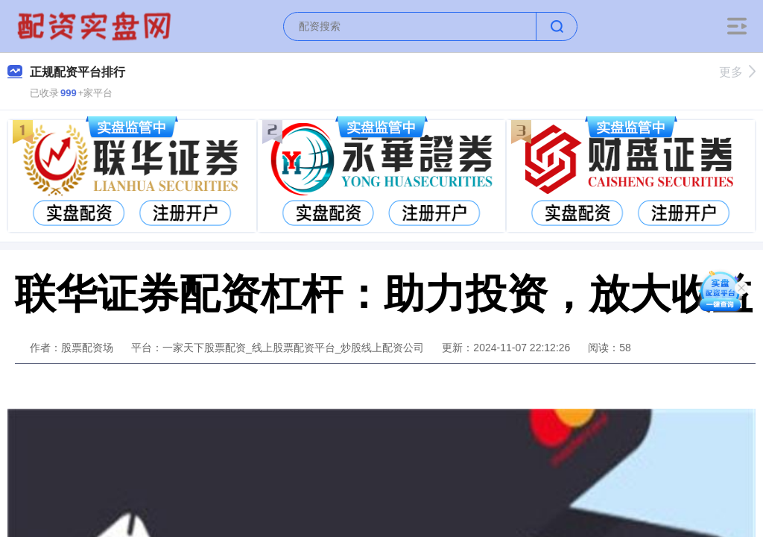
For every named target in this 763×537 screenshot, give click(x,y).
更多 (737, 72)
